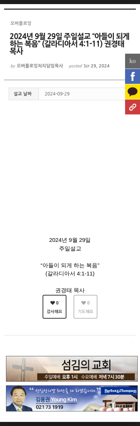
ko (133, 60)
